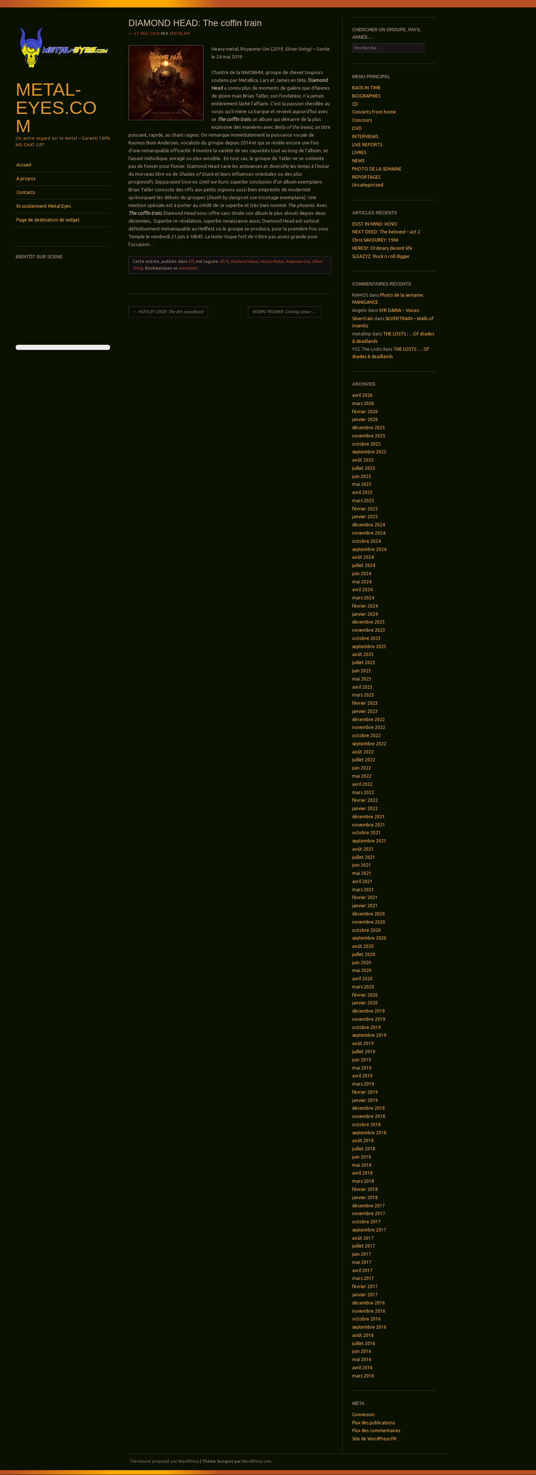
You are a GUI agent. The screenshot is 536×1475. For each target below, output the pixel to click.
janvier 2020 (365, 1002)
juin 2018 (361, 1156)
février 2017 (365, 1286)
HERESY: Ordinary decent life (382, 248)
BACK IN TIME (366, 87)
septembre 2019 (369, 1035)
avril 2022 (362, 784)
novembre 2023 (368, 630)
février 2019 (365, 1092)
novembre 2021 (368, 824)
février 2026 (365, 411)
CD (191, 261)
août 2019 (363, 1043)
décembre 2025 (368, 427)
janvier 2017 (365, 1294)
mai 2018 (361, 1165)
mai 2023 (361, 678)
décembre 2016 (368, 1302)
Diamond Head (244, 261)
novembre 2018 (368, 1116)
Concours (362, 120)
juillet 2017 (363, 1245)
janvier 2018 (365, 1197)
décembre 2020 (368, 913)
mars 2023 (363, 694)
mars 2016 (363, 1375)
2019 (223, 261)
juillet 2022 (363, 759)
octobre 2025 (366, 444)
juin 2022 (361, 767)
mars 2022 (363, 792)
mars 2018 (363, 1181)
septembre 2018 (369, 1132)
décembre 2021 (368, 816)
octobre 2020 (366, 930)
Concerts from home (374, 111)
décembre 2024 (368, 524)
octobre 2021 (366, 832)
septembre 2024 (369, 549)
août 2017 (363, 1238)
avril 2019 (362, 1075)
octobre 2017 (366, 1221)
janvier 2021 (365, 905)
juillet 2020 (363, 954)
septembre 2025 (369, 451)
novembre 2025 (368, 435)
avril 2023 (362, 687)
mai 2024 (361, 581)
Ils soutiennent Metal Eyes (43, 206)
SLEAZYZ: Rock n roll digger (381, 256)
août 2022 (363, 751)
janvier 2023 (365, 711)
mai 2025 (361, 484)
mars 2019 (363, 1083)
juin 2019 (361, 1059)
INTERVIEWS (365, 136)
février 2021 (365, 897)
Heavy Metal (271, 261)
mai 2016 (361, 1359)
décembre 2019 (368, 1011)
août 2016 (363, 1335)
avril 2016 (362, 1367)
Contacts (25, 192)
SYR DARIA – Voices (399, 310)
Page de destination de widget (48, 219)
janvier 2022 (365, 808)
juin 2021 (361, 865)
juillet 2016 (363, 1343)
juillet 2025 (363, 468)
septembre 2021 (369, 840)
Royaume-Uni (297, 261)
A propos (25, 178)
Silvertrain (362, 318)
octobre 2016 (366, 1318)
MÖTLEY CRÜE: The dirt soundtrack (168, 311)
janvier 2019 (365, 1100)
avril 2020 (362, 978)
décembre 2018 (368, 1108)
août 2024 (363, 557)
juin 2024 (361, 573)
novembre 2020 (368, 922)
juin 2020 (361, 962)
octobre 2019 (366, 1027)
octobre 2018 (366, 1124)
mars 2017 (363, 1278)
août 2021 (363, 849)
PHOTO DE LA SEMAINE (377, 168)
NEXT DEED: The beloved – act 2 (386, 231)
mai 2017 (361, 1262)
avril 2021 (362, 881)
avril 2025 (362, 492)
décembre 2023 (368, 621)
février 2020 (365, 995)
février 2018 (365, 1189)
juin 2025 (361, 476)
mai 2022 (361, 776)
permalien (188, 268)
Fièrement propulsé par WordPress (165, 1461)
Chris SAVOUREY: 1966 (375, 240)
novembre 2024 (368, 533)
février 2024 (365, 605)
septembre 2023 (369, 646)
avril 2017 (362, 1270)
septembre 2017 (369, 1229)
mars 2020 (363, 986)
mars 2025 (363, 500)
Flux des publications (373, 1422)
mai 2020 (361, 970)
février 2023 (365, 703)
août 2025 (363, 460)
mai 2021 (361, 873)
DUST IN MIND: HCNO (374, 224)
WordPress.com (256, 1461)
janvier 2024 (365, 614)
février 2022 (365, 800)
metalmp (180, 33)
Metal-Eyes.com (56, 107)
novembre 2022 (368, 727)
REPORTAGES (366, 177)
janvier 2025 (365, 516)
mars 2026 (363, 403)
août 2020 (363, 946)
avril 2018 (362, 1172)
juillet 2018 (363, 1148)
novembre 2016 (368, 1311)
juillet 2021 (363, 857)
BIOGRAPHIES (366, 95)
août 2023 (363, 654)
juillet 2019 (363, 1051)
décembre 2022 (368, 719)
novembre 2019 (368, 1019)
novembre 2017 (368, 1213)
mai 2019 (361, 1067)
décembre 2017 (368, 1205)
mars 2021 (363, 889)
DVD (357, 128)
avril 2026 (362, 395)
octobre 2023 (366, 638)
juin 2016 (361, 1351)
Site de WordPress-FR (374, 1438)
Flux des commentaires (376, 1430)
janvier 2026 (365, 419)
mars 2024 (363, 597)
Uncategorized (367, 184)
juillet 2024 (363, 565)
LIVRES (359, 152)
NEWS (358, 160)
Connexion (363, 1414)
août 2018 (363, 1140)
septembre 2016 (369, 1327)
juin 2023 (361, 670)
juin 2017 (361, 1254)
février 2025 (365, 508)
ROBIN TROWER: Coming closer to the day (287, 311)
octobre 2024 (366, 541)
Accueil (23, 164)
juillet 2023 (363, 662)
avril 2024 (362, 589)
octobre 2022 (366, 735)
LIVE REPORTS (367, 144)
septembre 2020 (369, 938)
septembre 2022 (369, 743)
